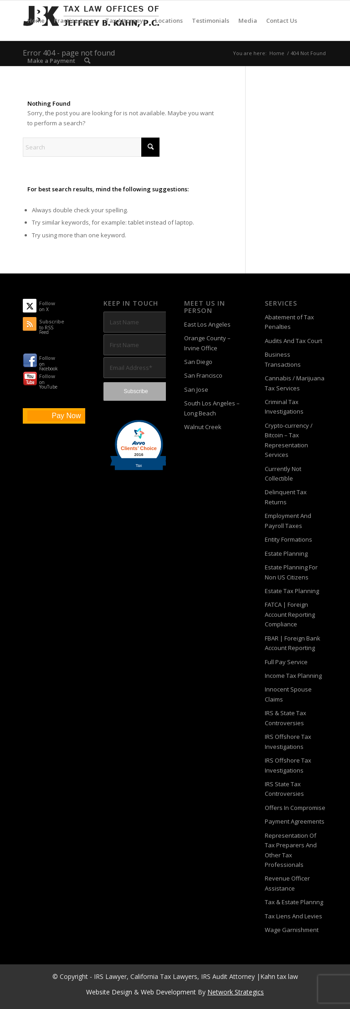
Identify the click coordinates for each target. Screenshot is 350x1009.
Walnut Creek (202, 427)
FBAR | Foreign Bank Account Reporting (292, 643)
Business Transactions (283, 359)
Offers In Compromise (295, 808)
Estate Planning (286, 553)
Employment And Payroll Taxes (288, 520)
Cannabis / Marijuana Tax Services (294, 383)
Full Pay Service (286, 662)
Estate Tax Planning (292, 591)
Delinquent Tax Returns (286, 497)
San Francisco (203, 375)
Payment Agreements (294, 821)
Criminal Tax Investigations (284, 406)
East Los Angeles (207, 324)
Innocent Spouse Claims (288, 694)
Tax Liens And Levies (293, 916)
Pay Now (66, 416)
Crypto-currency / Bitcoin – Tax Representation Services (289, 440)
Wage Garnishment (292, 930)
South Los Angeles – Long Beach (212, 408)
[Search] (87, 61)
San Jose (196, 389)
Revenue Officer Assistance (287, 883)
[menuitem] (36, 20)
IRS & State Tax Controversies (285, 718)
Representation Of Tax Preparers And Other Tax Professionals (291, 850)
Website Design (109, 992)
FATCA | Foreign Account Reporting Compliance (290, 614)
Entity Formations (288, 539)
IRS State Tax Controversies (284, 789)
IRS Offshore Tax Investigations (288, 741)
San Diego (198, 362)
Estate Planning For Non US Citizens (291, 572)
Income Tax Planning (293, 675)
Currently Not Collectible (283, 473)
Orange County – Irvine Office (207, 343)
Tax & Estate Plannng (294, 902)
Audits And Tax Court (293, 341)
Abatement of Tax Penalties (289, 322)
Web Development (168, 992)
